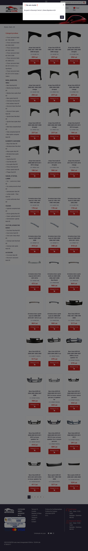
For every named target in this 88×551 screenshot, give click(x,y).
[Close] (63, 4)
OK (62, 17)
